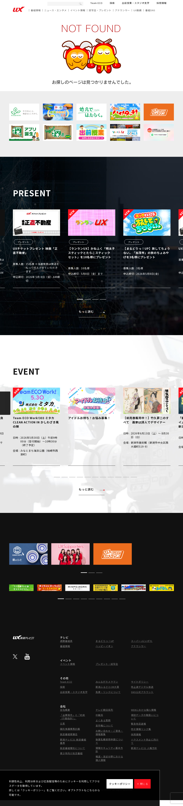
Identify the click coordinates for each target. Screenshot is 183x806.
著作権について (104, 725)
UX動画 (137, 10)
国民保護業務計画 (70, 729)
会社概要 (65, 710)
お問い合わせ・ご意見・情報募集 (109, 732)
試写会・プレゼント (100, 10)
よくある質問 (103, 720)
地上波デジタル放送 (142, 687)
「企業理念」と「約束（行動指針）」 (72, 716)
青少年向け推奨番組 (71, 753)
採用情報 (162, 3)
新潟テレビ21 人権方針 (144, 748)
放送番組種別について (72, 748)
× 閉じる (142, 784)
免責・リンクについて (108, 692)
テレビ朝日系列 (104, 710)
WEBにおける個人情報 (143, 710)
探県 (112, 3)
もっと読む (92, 311)
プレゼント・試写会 (107, 664)
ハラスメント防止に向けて (145, 741)
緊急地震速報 (138, 723)
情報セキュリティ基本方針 (109, 749)
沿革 (62, 723)
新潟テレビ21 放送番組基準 (73, 741)
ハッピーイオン (104, 646)
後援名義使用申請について (109, 741)
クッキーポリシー (119, 784)
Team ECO (96, 3)
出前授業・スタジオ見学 (135, 3)
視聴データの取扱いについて (145, 716)
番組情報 (36, 10)
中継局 (99, 715)
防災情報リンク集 (141, 729)
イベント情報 (77, 10)
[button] (80, 299)
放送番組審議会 (69, 734)
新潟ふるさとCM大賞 (107, 687)
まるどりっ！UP (105, 641)
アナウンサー (122, 10)
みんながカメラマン (107, 681)
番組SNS (150, 10)
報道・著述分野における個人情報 (109, 758)
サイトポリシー (140, 681)
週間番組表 (66, 641)
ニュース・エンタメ (55, 10)
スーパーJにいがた (141, 641)
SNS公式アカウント (142, 692)
